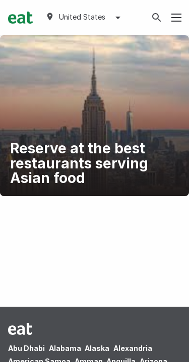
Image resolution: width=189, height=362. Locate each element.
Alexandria (132, 348)
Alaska (97, 348)
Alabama (65, 348)
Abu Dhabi (26, 348)
